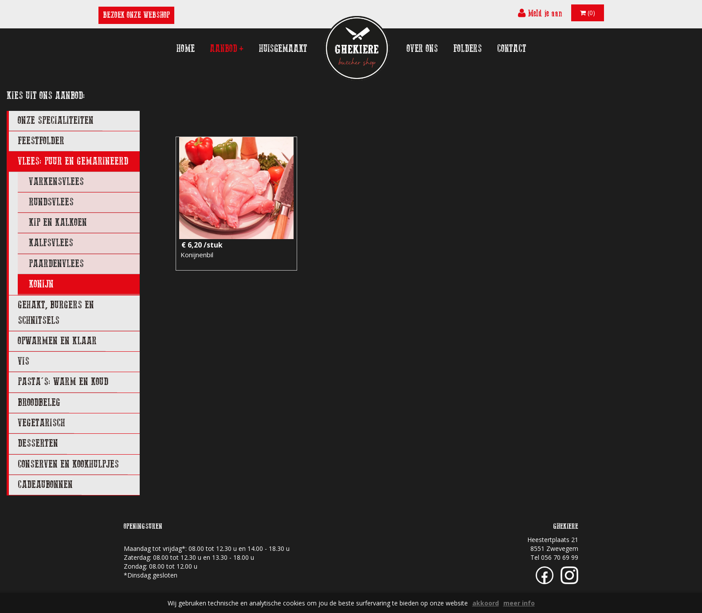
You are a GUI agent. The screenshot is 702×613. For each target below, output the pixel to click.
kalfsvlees (51, 242)
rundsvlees (51, 202)
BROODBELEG (39, 402)
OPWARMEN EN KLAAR (57, 340)
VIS (23, 361)
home (185, 48)
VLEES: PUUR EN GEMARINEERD (73, 161)
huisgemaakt (283, 48)
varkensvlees (56, 181)
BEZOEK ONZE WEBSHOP (136, 15)
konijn (41, 284)
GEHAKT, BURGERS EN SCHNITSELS (56, 312)
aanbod (227, 48)
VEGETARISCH (41, 422)
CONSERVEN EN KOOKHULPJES (68, 464)
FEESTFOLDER (41, 140)
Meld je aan (540, 13)
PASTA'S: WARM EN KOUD (63, 381)
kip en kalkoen (58, 222)
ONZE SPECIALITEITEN (56, 120)
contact (511, 48)
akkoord (485, 603)
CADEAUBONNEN (45, 484)
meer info (519, 603)
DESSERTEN (38, 443)
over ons (422, 48)
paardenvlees (56, 263)
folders (467, 48)
